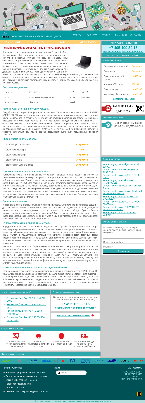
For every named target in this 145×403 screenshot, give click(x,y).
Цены (62, 42)
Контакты (135, 35)
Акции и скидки (12, 42)
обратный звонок (64, 308)
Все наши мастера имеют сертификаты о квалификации (16, 342)
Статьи (107, 35)
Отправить (123, 251)
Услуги (78, 35)
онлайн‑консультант (85, 308)
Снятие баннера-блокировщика (21, 376)
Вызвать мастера (88, 42)
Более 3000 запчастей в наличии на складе (38, 342)
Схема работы (37, 42)
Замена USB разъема (16, 380)
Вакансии (121, 35)
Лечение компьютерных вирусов (22, 391)
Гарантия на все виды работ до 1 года (61, 341)
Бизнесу (93, 35)
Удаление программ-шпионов (20, 372)
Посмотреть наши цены (123, 99)
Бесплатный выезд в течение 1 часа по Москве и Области (84, 342)
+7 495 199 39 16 (75, 304)
